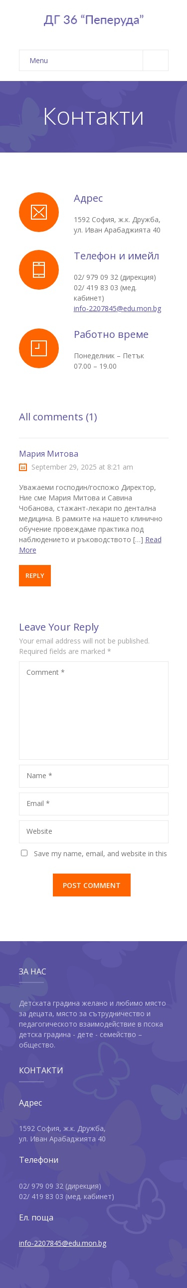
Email (38, 803)
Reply (34, 575)
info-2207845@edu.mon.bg (117, 308)
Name (39, 775)
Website (39, 831)
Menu (98, 60)
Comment (45, 672)
